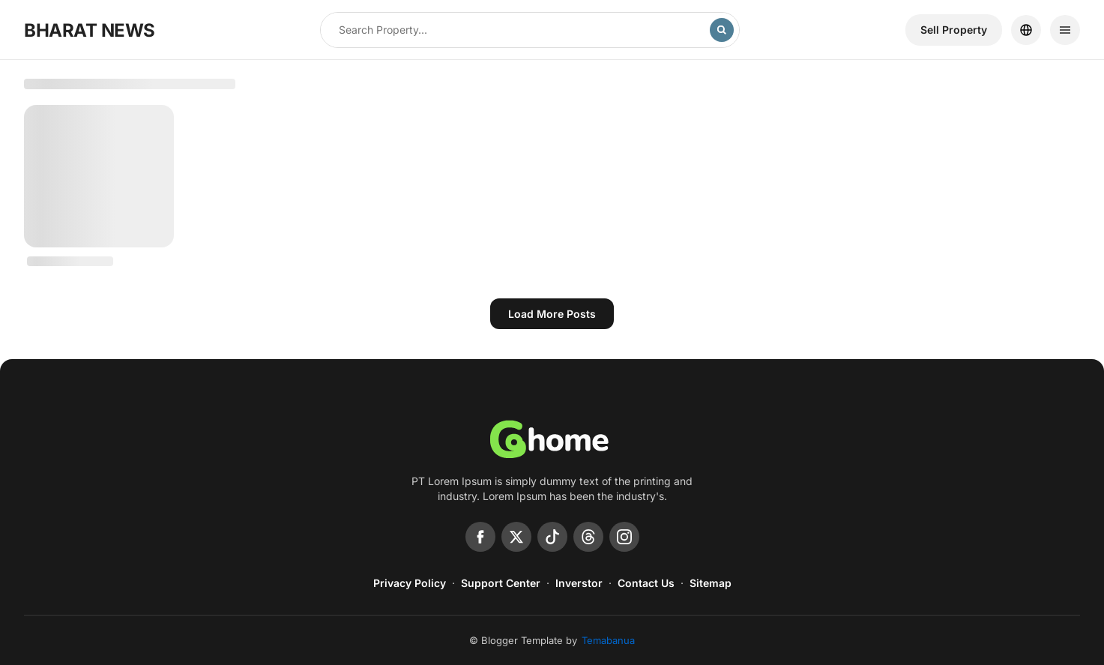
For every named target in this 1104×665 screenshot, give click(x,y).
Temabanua (608, 640)
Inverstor (579, 583)
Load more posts (552, 313)
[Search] (722, 30)
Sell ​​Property (953, 29)
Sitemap (711, 583)
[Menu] (1065, 30)
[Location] (1026, 30)
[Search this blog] (515, 30)
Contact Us (646, 583)
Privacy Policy (409, 583)
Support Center (500, 583)
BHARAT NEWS (89, 30)
